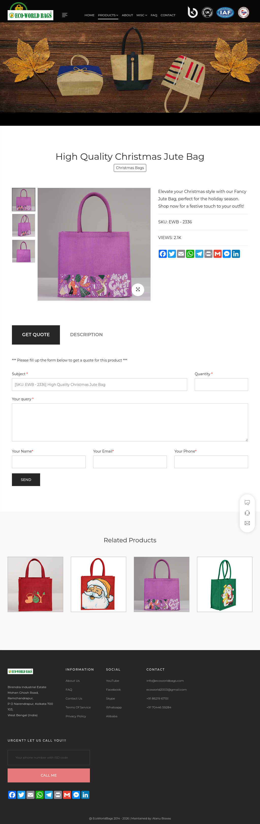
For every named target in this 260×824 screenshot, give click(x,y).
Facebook (113, 689)
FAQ (154, 15)
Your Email (103, 451)
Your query (23, 399)
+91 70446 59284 (159, 707)
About (127, 15)
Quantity (204, 374)
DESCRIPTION (86, 334)
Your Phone (185, 451)
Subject (20, 374)
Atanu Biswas (161, 818)
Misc (142, 15)
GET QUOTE (36, 334)
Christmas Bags (130, 168)
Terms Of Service (78, 707)
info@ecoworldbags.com (165, 680)
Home (89, 15)
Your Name (22, 451)
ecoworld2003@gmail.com (167, 689)
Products (108, 15)
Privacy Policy (76, 716)
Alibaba (112, 716)
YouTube (112, 680)
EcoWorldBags (103, 818)
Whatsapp (114, 707)
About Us (73, 680)
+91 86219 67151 (158, 698)
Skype (110, 698)
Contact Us (74, 698)
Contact (168, 15)
